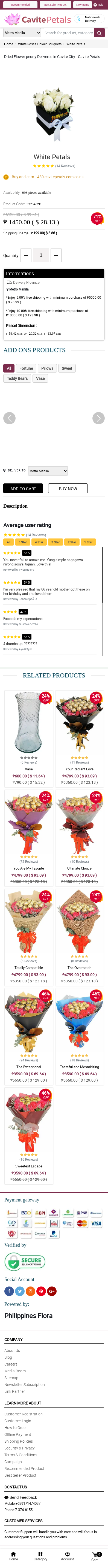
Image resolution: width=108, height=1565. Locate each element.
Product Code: (22, 203)
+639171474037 (28, 1503)
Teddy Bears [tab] (17, 378)
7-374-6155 (24, 1509)
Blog (8, 1357)
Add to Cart (23, 488)
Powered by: (16, 1304)
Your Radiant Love (80, 769)
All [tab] (9, 368)
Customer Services (23, 1520)
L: (14, 334)
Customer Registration (23, 1413)
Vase (29, 769)
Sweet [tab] (67, 368)
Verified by (15, 1245)
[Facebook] (9, 1291)
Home (8, 44)
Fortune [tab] (26, 368)
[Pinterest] (41, 1291)
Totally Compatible (28, 967)
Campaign (13, 1461)
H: (52, 334)
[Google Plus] (52, 1291)
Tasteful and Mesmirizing (79, 1066)
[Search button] (99, 32)
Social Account (19, 1279)
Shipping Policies (18, 1441)
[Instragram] (30, 1291)
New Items (82, 5)
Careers (10, 1364)
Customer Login (17, 1420)
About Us (12, 1350)
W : (33, 334)
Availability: (27, 192)
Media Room (15, 1370)
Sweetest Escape (28, 1166)
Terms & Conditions (20, 1454)
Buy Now (68, 488)
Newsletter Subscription (24, 1384)
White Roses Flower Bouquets (40, 44)
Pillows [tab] (47, 368)
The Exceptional (28, 1066)
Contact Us (15, 1487)
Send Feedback (20, 1497)
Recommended (20, 5)
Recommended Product (24, 1468)
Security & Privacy (19, 1448)
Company (13, 1339)
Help (98, 5)
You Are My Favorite (28, 868)
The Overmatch (79, 967)
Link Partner (14, 1391)
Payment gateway (21, 1200)
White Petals (75, 44)
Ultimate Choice (79, 868)
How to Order (15, 1427)
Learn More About (22, 1403)
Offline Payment (17, 1434)
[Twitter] (20, 1291)
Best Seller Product (55, 5)
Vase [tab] (40, 378)
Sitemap (11, 1377)
